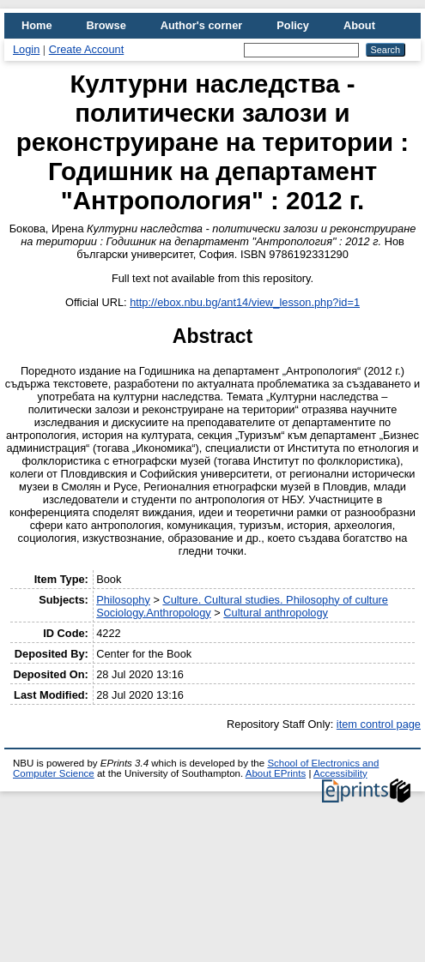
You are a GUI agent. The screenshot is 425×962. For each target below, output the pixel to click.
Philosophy (123, 599)
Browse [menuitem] (106, 25)
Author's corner (201, 25)
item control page (379, 724)
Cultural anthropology (275, 612)
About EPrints (276, 773)
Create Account (86, 49)
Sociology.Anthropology (153, 612)
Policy (292, 25)
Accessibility (340, 773)
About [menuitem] (359, 25)
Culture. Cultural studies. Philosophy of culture (274, 599)
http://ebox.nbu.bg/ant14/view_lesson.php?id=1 (245, 302)
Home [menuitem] (36, 25)
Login (26, 49)
